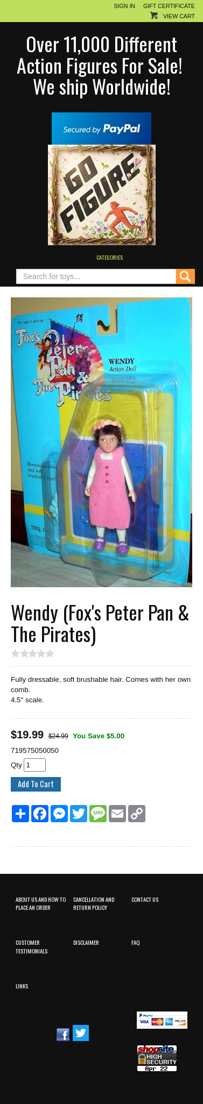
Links (22, 985)
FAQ (135, 942)
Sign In (124, 6)
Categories (109, 257)
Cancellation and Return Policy (93, 903)
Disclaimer (86, 942)
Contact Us (144, 899)
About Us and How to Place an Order (41, 903)
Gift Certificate (169, 6)
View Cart (179, 16)
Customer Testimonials (31, 946)
